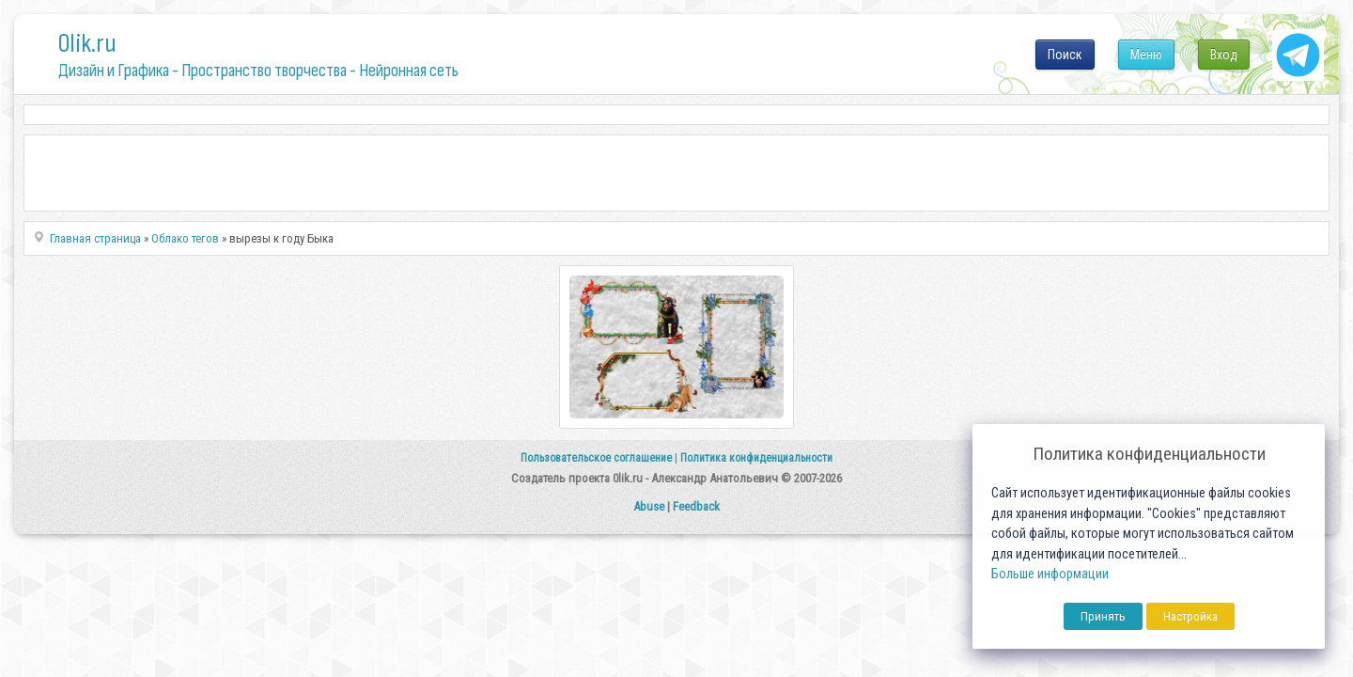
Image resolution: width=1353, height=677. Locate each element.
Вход (1223, 54)
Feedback (696, 506)
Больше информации (1050, 574)
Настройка (1190, 616)
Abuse (648, 506)
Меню (1146, 54)
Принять (1103, 616)
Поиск (1065, 54)
